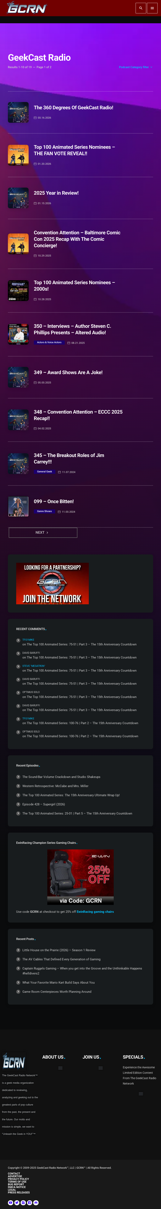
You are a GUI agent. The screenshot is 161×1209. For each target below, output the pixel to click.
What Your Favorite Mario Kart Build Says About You (58, 982)
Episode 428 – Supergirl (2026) (43, 804)
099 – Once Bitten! (54, 501)
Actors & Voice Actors (49, 342)
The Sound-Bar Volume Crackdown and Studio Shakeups (61, 777)
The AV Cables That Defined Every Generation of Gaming (61, 959)
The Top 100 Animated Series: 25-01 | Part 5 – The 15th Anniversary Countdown (77, 813)
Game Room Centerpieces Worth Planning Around (56, 992)
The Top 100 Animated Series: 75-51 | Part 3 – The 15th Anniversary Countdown (82, 644)
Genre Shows (44, 511)
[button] (60, 1068)
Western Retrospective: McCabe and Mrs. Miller (55, 786)
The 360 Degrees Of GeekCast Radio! (73, 108)
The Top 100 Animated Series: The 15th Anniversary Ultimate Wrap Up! (71, 795)
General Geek (44, 471)
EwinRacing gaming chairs (95, 912)
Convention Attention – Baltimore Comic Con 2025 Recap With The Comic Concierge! (77, 239)
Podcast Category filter (136, 67)
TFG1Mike (28, 639)
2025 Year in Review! (56, 193)
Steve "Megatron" (33, 666)
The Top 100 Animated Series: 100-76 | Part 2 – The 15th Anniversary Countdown (82, 723)
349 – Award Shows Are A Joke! (68, 372)
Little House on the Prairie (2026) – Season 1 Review (58, 950)
